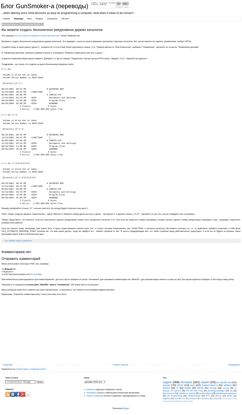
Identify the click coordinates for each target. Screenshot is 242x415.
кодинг (18, 241)
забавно (12, 241)
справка (216, 398)
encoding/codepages (216, 391)
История (186, 382)
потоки (213, 388)
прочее (166, 385)
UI (177, 388)
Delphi (188, 388)
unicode (226, 388)
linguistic (166, 398)
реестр (218, 396)
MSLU (232, 398)
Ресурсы (39, 19)
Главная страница (120, 365)
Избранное (91, 389)
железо (166, 388)
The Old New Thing (194, 391)
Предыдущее (234, 365)
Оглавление (52, 19)
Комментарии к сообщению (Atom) (31, 369)
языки (188, 401)
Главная (6, 19)
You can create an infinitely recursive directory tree (37, 35)
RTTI (208, 396)
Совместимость (210, 385)
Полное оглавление (94, 396)
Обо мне (65, 19)
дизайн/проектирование (226, 393)
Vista (176, 398)
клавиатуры (204, 398)
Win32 (180, 385)
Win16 (200, 388)
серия (205, 382)
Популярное (91, 393)
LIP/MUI (224, 398)
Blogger (126, 408)
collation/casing (194, 396)
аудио (173, 401)
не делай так (27, 241)
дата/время (192, 398)
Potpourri (166, 401)
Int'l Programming (174, 396)
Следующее (7, 365)
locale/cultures (205, 393)
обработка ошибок (187, 393)
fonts (183, 398)
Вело (29, 19)
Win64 (229, 396)
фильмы (181, 401)
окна (192, 385)
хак (231, 391)
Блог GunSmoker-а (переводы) (45, 6)
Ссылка (34, 274)
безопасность (168, 393)
